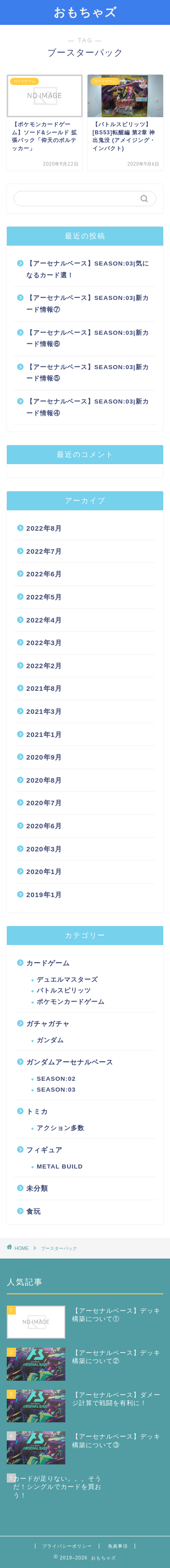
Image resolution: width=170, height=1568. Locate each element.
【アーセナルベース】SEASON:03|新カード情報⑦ (87, 304)
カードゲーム (48, 963)
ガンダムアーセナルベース (69, 1062)
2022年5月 (44, 597)
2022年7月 (44, 551)
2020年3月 (44, 849)
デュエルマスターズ (67, 979)
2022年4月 (44, 620)
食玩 (33, 1211)
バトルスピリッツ (64, 990)
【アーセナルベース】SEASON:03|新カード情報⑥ (87, 338)
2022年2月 (44, 666)
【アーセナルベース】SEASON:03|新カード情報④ (87, 407)
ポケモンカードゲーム (71, 1001)
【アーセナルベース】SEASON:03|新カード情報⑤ (87, 373)
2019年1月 (44, 894)
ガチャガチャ (48, 1023)
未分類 (37, 1188)
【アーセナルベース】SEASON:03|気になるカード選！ (87, 269)
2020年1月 (44, 871)
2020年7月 (44, 803)
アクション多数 (60, 1128)
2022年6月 (44, 574)
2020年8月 (44, 780)
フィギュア (44, 1150)
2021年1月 (44, 734)
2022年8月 (44, 528)
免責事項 (118, 1546)
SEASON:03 (56, 1089)
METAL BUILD (60, 1166)
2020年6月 (44, 826)
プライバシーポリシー (67, 1546)
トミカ (37, 1111)
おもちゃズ (85, 12)
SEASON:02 (56, 1078)
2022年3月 (44, 642)
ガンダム (50, 1040)
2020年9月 (44, 757)
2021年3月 (44, 711)
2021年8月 (44, 688)
